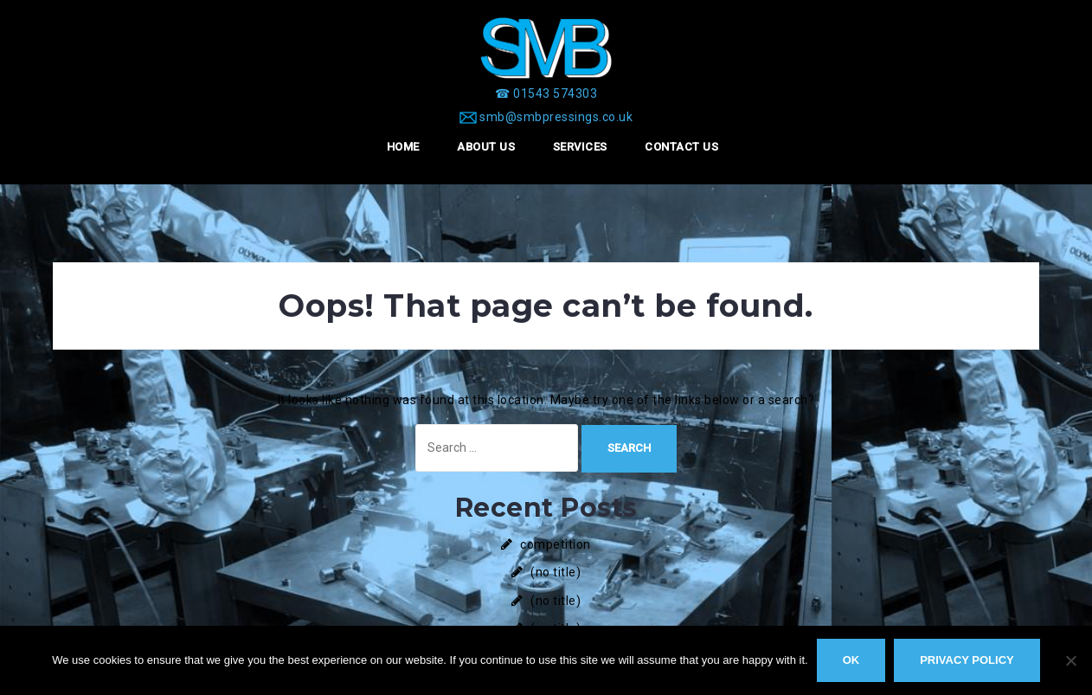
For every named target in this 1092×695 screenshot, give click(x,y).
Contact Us (681, 146)
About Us (486, 146)
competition (555, 544)
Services (580, 146)
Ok (851, 659)
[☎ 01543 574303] (546, 93)
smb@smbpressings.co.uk (556, 117)
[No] (1070, 660)
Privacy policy (967, 659)
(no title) (555, 572)
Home (403, 146)
